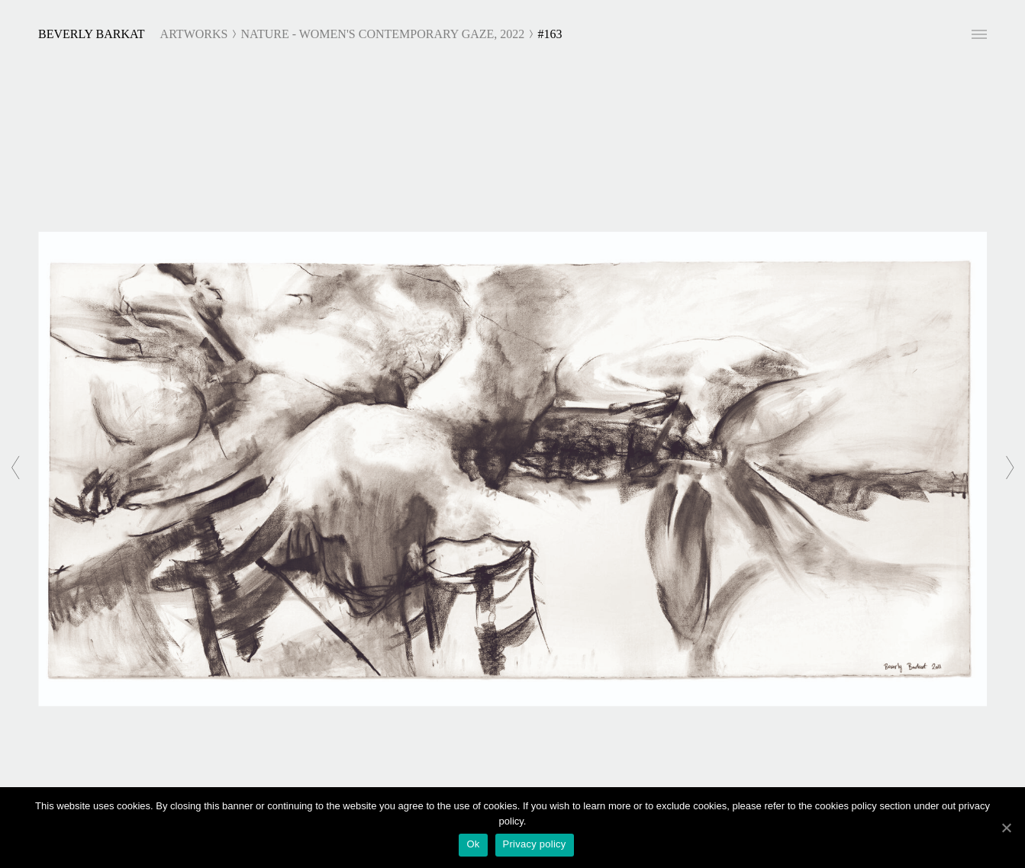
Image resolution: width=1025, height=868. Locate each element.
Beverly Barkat (91, 33)
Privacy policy (534, 844)
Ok (472, 844)
